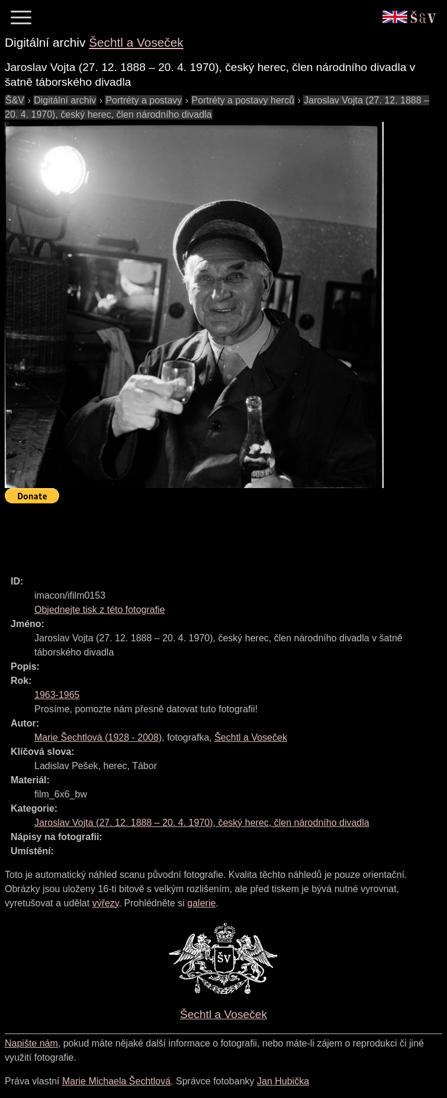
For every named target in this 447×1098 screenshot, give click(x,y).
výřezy (105, 903)
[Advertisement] (220, 534)
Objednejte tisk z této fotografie (99, 610)
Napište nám (31, 1043)
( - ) (98, 737)
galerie (201, 903)
